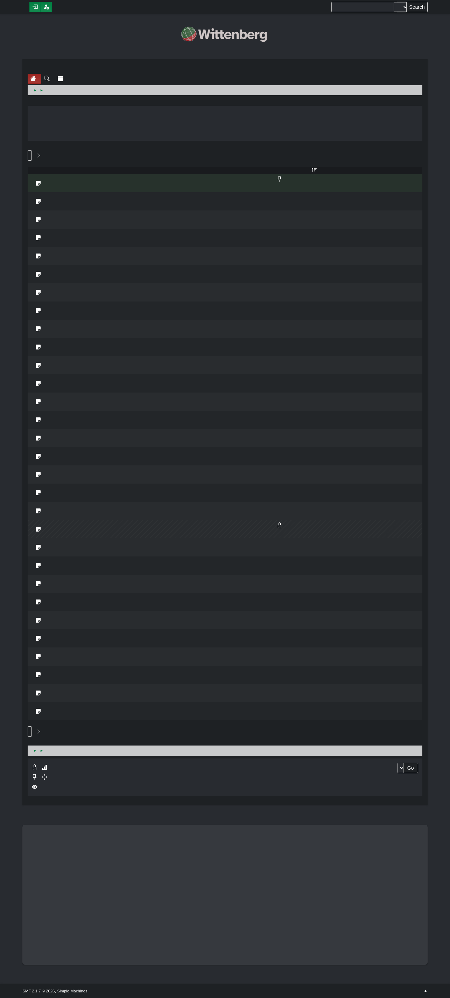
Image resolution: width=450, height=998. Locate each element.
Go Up (30, 731)
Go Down (30, 155)
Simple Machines (72, 991)
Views (314, 170)
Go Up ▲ (425, 991)
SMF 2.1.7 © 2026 (38, 991)
